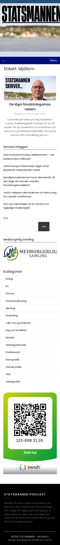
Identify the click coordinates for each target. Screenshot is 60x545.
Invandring (12, 315)
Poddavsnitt (13, 352)
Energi (9, 278)
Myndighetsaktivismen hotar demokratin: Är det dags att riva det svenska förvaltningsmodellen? (29, 181)
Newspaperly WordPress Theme (34, 540)
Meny (53, 60)
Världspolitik (13, 381)
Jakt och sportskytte (18, 323)
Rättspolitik (12, 359)
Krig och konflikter (16, 330)
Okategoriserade (16, 345)
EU (7, 286)
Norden (10, 337)
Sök (5, 218)
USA (8, 374)
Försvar (10, 293)
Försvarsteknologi (16, 301)
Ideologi (10, 308)
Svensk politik (13, 367)
